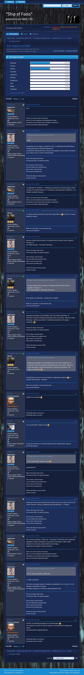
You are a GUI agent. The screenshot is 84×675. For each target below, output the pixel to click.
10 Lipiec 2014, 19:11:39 (32, 619)
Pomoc (61, 670)
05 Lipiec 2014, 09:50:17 (32, 276)
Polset (9, 421)
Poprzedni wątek (59, 51)
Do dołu (9, 99)
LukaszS (10, 105)
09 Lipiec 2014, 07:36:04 (32, 498)
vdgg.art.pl (55, 27)
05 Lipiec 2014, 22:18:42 (32, 393)
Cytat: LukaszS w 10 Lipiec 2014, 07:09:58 (41, 569)
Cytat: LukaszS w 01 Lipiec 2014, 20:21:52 (41, 135)
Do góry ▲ (77, 670)
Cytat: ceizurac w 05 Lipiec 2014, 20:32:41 (41, 358)
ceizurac (10, 131)
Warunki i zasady (68, 670)
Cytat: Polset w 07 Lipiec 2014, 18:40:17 (41, 456)
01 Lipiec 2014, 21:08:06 (32, 210)
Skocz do (49, 658)
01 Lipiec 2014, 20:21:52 (32, 104)
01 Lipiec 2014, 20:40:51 (32, 130)
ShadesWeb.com (18, 672)
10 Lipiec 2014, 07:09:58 (32, 536)
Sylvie (69, 38)
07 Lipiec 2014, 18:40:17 (32, 421)
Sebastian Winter (14, 210)
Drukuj (75, 99)
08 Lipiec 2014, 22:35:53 (32, 452)
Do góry (9, 646)
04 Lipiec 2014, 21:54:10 (32, 236)
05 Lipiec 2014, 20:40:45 (32, 353)
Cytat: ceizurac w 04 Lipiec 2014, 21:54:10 (41, 280)
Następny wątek (71, 51)
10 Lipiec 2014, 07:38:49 (32, 564)
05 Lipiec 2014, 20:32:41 (32, 311)
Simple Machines (19, 670)
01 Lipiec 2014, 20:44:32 (32, 184)
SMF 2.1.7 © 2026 (9, 670)
